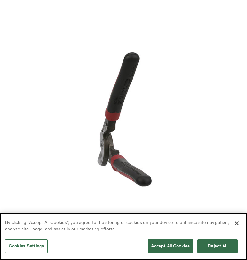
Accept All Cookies (170, 246)
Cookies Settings (26, 246)
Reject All (217, 246)
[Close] (237, 223)
